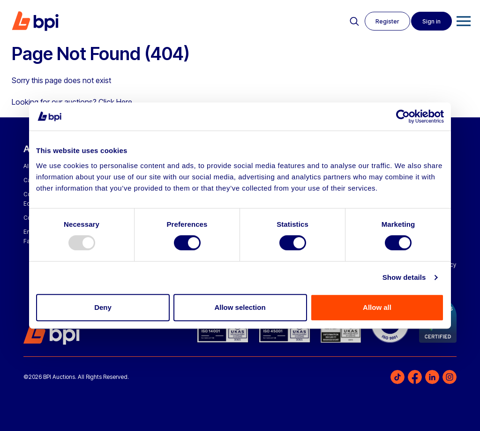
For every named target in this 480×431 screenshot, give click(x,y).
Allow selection (239, 307)
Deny (103, 307)
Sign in (431, 21)
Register (386, 21)
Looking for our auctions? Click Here (72, 102)
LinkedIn (432, 377)
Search (352, 21)
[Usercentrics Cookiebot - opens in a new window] (403, 116)
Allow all (377, 307)
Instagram (449, 377)
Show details (404, 277)
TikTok (397, 377)
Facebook (415, 377)
